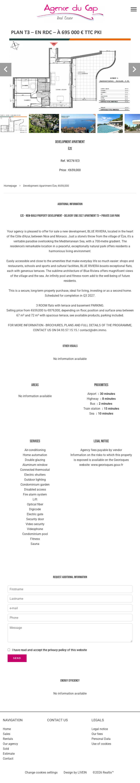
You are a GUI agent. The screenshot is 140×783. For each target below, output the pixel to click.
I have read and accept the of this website (49, 650)
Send (17, 658)
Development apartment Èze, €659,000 (46, 185)
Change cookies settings (41, 772)
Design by (75, 772)
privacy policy (57, 650)
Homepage (10, 185)
